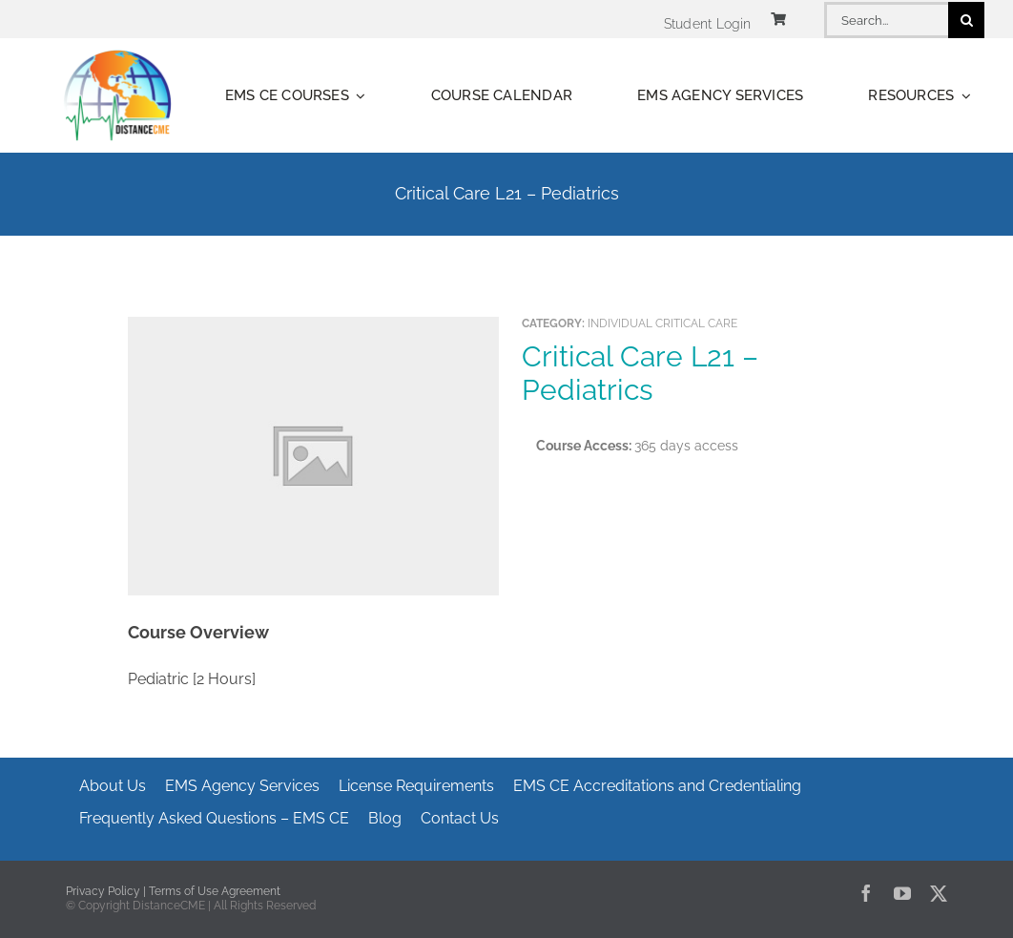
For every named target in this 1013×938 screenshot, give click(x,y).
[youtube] (902, 893)
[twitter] (938, 893)
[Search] (966, 20)
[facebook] (866, 893)
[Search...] (886, 20)
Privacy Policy (103, 891)
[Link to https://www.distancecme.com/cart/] (778, 19)
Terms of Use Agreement (214, 891)
